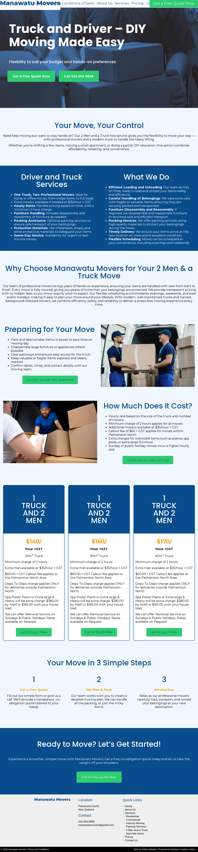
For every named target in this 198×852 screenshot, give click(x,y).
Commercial (133, 819)
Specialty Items (135, 833)
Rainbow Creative (179, 849)
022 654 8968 (86, 821)
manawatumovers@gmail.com (96, 825)
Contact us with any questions (50, 380)
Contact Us (131, 840)
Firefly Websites (149, 849)
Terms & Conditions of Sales (70, 3)
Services (122, 3)
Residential (132, 816)
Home (39, 3)
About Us (105, 3)
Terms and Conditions (38, 849)
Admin (192, 849)
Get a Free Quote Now (173, 3)
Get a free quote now (99, 777)
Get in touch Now (33, 632)
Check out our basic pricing (148, 460)
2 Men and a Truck (137, 830)
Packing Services (136, 826)
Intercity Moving (135, 823)
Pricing (137, 3)
